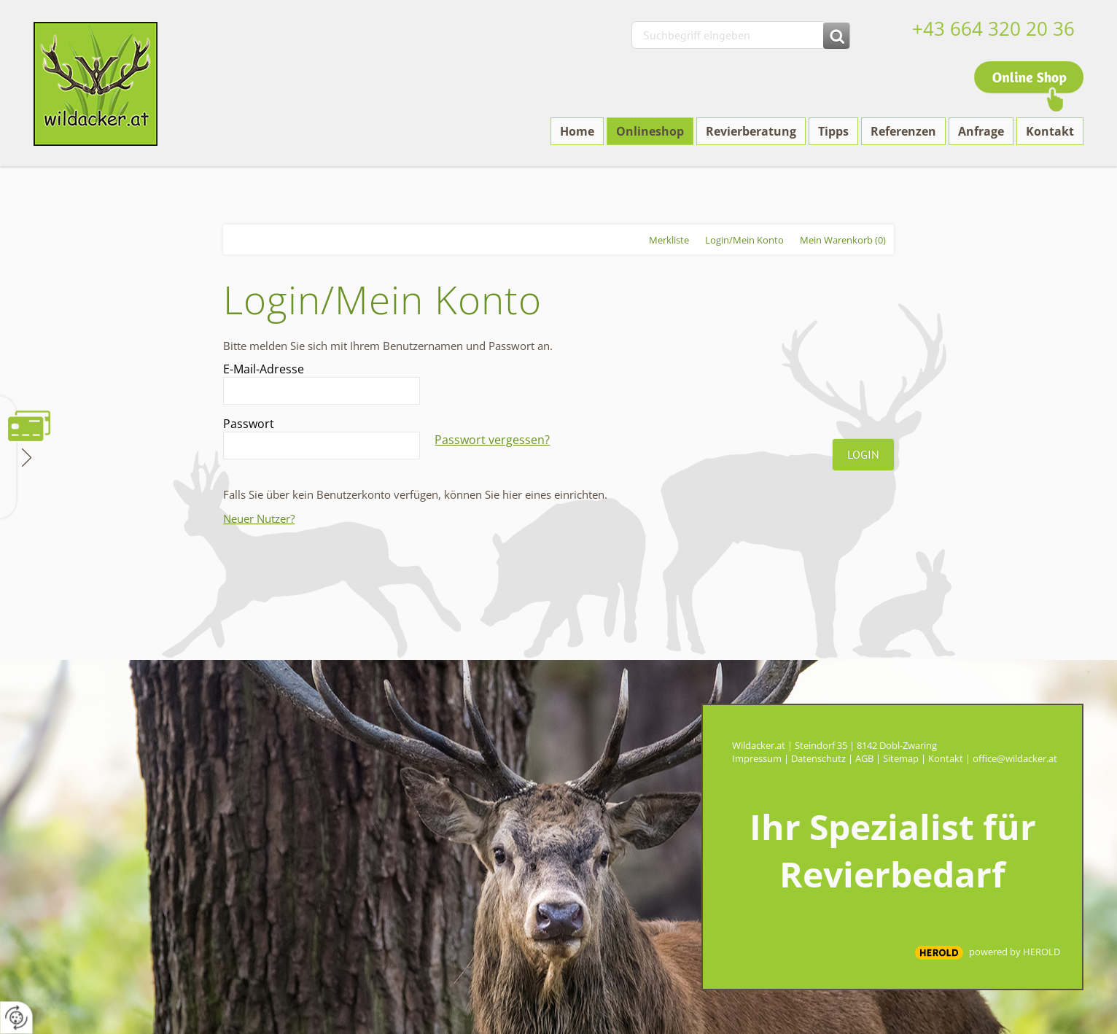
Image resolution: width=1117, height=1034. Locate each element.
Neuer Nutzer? (259, 518)
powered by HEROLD (1014, 951)
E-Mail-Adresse (263, 369)
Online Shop (1028, 86)
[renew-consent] (16, 1017)
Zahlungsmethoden (25, 456)
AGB (864, 758)
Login (863, 454)
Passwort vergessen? (492, 440)
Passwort (248, 424)
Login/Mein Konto (744, 239)
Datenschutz (818, 758)
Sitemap (901, 758)
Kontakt (945, 758)
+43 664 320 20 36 (993, 28)
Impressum (757, 758)
